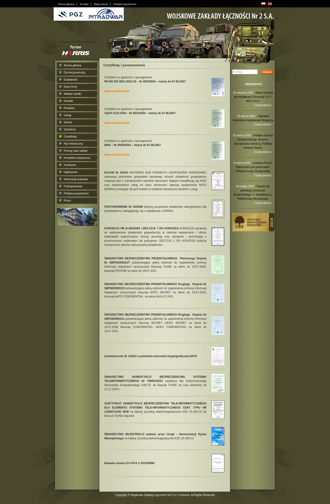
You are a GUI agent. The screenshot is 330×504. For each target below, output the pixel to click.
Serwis (68, 122)
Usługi (67, 115)
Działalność (71, 79)
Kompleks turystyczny (77, 158)
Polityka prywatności (76, 193)
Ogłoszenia (70, 172)
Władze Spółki (72, 93)
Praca (67, 200)
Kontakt (68, 101)
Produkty (69, 108)
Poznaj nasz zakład (75, 150)
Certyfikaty (70, 136)
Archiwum (70, 165)
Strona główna (72, 65)
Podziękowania (73, 186)
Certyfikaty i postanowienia (124, 65)
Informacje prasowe (76, 179)
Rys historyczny (73, 143)
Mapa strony (101, 4)
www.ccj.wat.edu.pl (116, 91)
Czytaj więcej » (263, 105)
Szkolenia (70, 129)
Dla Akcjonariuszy (74, 72)
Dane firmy (70, 86)
